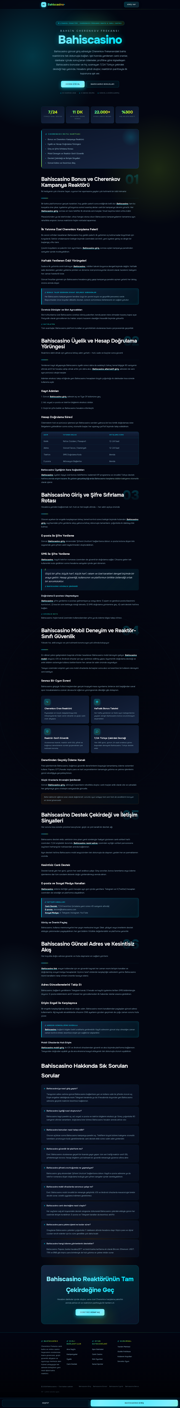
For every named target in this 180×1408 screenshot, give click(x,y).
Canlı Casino (97, 1354)
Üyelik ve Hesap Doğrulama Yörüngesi (64, 144)
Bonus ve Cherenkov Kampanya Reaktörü (66, 139)
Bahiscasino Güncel (100, 1386)
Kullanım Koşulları (125, 1356)
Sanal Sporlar (97, 1364)
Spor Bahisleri (98, 1349)
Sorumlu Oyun (123, 1361)
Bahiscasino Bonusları (102, 84)
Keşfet (45, 1403)
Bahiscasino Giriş (85, 1386)
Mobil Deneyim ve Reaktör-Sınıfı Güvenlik (66, 153)
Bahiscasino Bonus (132, 1386)
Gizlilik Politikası (124, 1351)
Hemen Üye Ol (73, 84)
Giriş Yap (131, 4)
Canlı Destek (72, 1364)
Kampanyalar (72, 1354)
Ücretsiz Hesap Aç (90, 1312)
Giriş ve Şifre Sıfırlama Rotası (60, 149)
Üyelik (69, 1359)
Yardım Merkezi (124, 1347)
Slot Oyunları (97, 1359)
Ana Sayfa (71, 1349)
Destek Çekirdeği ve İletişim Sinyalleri (64, 158)
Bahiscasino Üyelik (116, 1386)
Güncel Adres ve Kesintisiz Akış (61, 163)
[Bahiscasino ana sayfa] (53, 4)
